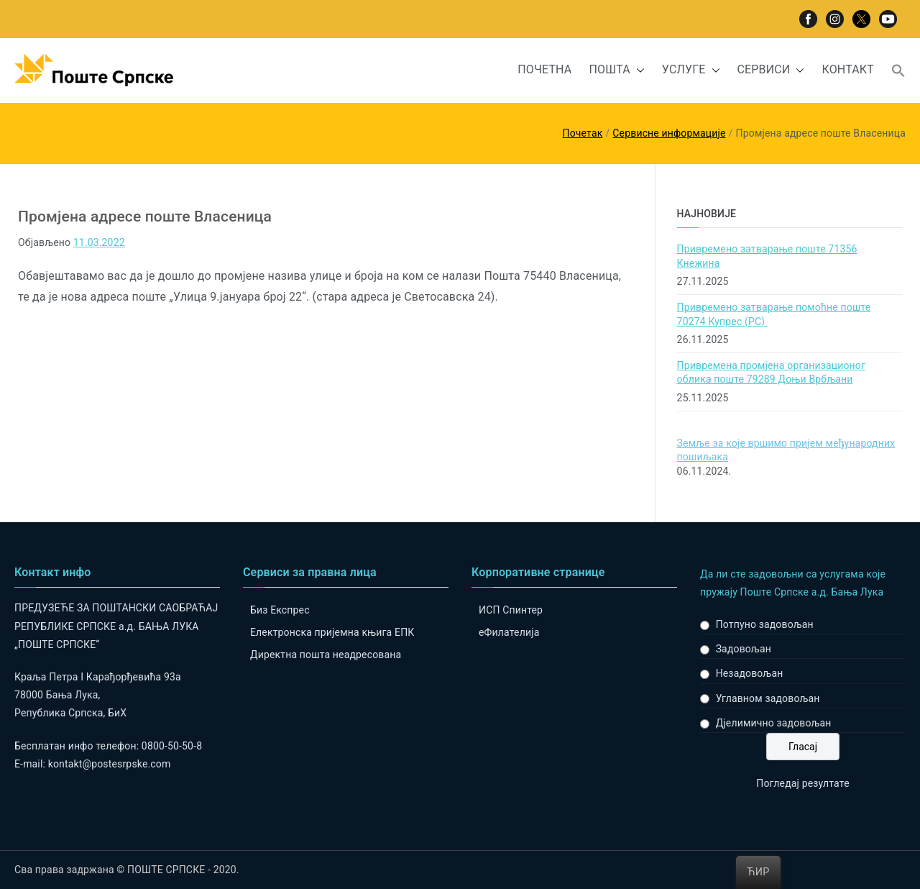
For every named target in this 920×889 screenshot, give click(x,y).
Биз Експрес (280, 610)
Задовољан (743, 649)
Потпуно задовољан (765, 624)
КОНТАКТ (848, 69)
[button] (637, 70)
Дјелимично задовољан (774, 723)
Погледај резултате (802, 783)
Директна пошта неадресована (325, 654)
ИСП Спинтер (511, 610)
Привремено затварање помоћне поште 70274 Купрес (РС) (774, 314)
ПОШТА (616, 70)
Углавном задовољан (768, 698)
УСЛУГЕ (691, 70)
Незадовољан (749, 673)
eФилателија (509, 632)
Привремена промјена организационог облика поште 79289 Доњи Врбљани (771, 373)
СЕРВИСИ (771, 70)
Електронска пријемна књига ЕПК (332, 632)
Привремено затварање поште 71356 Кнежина (767, 256)
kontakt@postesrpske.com (109, 764)
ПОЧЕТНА (544, 69)
